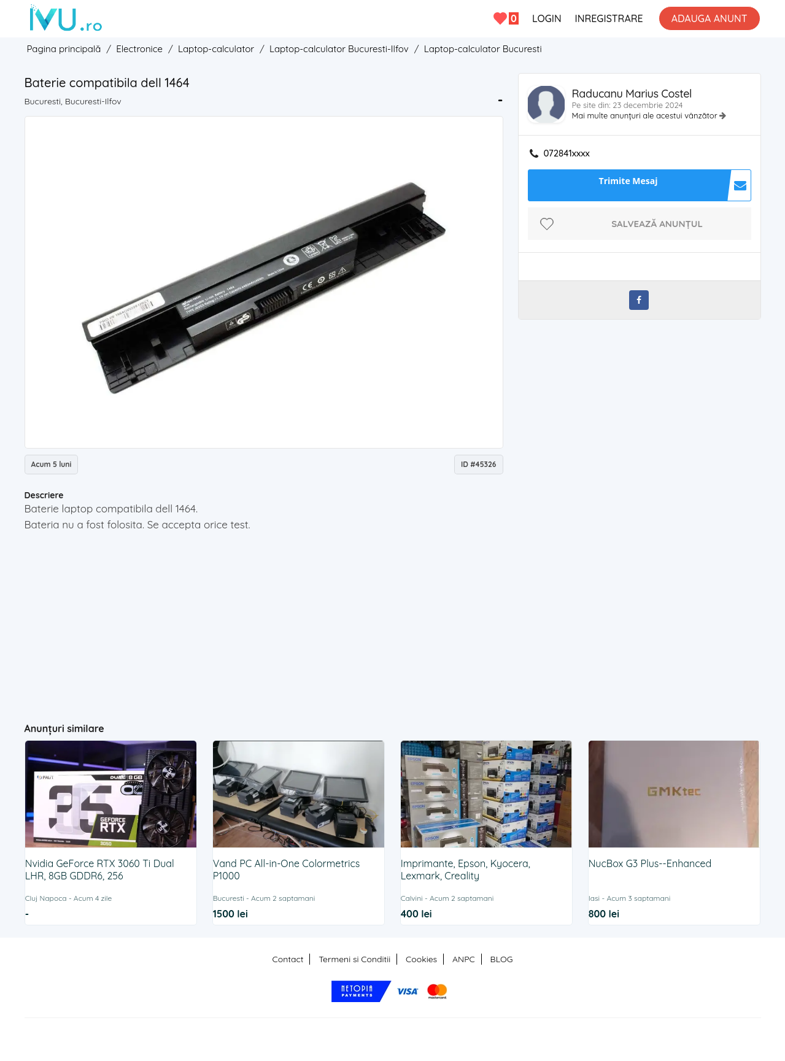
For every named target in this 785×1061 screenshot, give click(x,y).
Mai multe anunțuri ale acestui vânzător (646, 115)
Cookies (421, 959)
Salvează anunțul (657, 224)
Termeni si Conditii (354, 959)
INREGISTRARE (609, 18)
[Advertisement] (264, 621)
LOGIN (547, 18)
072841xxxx (567, 153)
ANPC (463, 959)
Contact (288, 959)
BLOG (501, 959)
